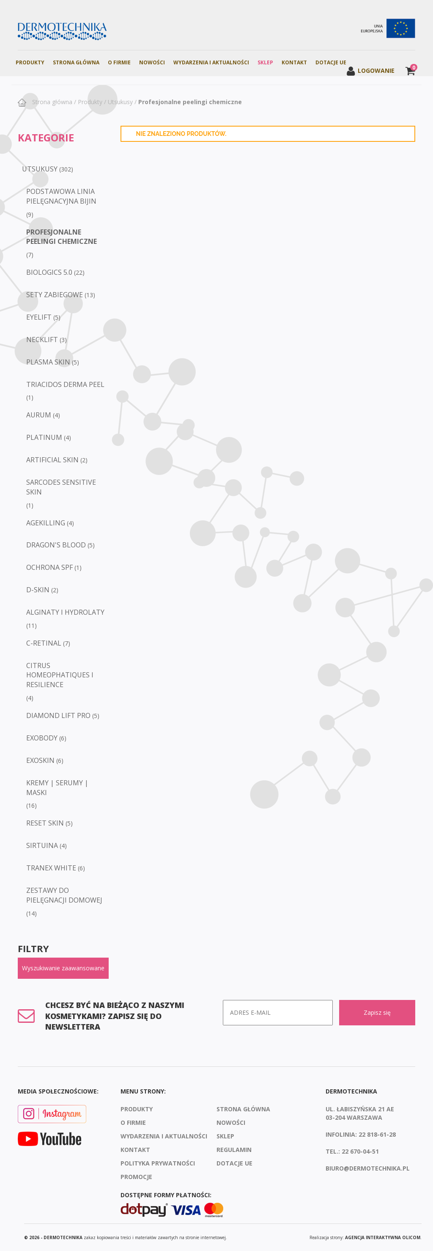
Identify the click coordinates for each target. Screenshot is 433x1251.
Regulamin (234, 1150)
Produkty (30, 62)
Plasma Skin (48, 362)
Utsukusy (120, 102)
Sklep (265, 62)
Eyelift (39, 317)
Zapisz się (377, 1012)
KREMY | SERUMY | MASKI (57, 787)
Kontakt (294, 62)
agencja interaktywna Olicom (382, 1237)
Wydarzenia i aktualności (211, 62)
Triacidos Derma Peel (65, 384)
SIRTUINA (42, 845)
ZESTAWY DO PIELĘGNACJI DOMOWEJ (64, 895)
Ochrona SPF (49, 567)
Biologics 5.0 (49, 272)
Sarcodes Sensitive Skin (61, 487)
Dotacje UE (330, 62)
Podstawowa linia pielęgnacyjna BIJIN (61, 196)
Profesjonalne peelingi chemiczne (190, 102)
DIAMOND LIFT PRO (58, 715)
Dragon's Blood (56, 545)
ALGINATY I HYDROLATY (65, 612)
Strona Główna (76, 62)
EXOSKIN (40, 760)
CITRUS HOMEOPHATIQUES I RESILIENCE (59, 675)
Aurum (38, 415)
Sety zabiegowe (54, 294)
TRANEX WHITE (51, 868)
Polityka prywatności (158, 1163)
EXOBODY (42, 738)
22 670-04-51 (360, 1151)
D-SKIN (37, 589)
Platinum (44, 437)
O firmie (119, 62)
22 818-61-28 (377, 1134)
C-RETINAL (43, 643)
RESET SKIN (45, 823)
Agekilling (45, 522)
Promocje (136, 1177)
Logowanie (370, 70)
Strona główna (51, 102)
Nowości (152, 62)
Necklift (42, 339)
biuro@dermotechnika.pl (368, 1168)
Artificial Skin (52, 459)
